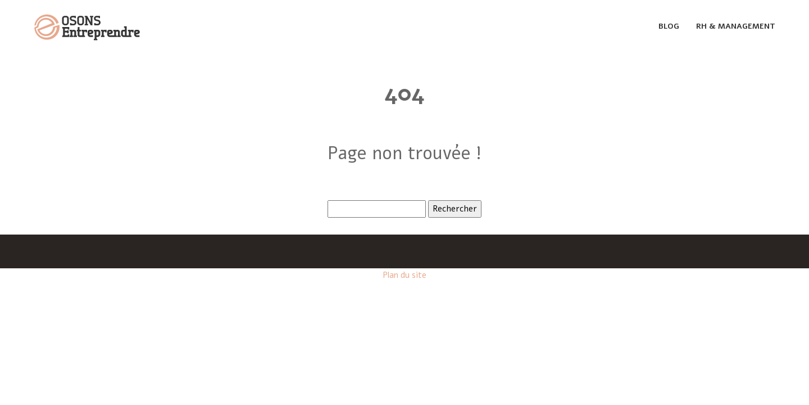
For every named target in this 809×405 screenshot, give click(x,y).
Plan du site (404, 275)
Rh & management (735, 26)
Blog (668, 26)
